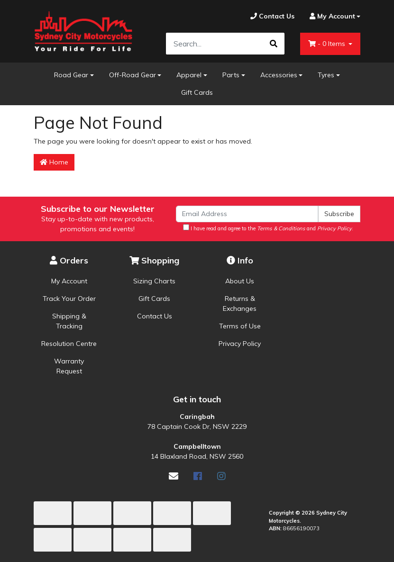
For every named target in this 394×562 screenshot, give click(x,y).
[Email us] (173, 476)
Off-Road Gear (132, 75)
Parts (230, 75)
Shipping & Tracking (69, 321)
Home (54, 162)
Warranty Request (69, 366)
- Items (327, 43)
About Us (239, 281)
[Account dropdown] (331, 16)
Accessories (278, 75)
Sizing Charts (154, 281)
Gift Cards (197, 92)
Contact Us (154, 316)
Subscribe (339, 213)
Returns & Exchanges (240, 303)
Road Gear (71, 75)
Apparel (189, 75)
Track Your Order (69, 298)
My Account (69, 281)
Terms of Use (240, 326)
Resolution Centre (69, 343)
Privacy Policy (240, 343)
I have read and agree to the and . (268, 228)
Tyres (326, 75)
